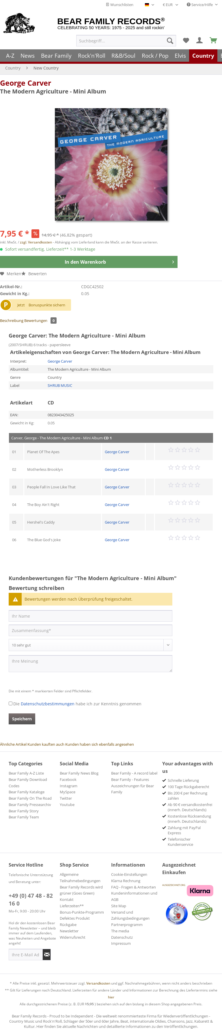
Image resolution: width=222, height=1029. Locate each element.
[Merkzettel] (186, 40)
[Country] (203, 55)
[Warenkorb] (213, 40)
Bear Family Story (24, 811)
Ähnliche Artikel (13, 744)
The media (120, 931)
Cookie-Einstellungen (129, 874)
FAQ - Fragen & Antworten (133, 887)
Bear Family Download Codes (28, 782)
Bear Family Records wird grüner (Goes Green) (81, 890)
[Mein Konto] (200, 40)
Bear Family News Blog (79, 773)
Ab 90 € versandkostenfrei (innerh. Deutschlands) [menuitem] (190, 807)
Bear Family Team (24, 817)
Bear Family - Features (130, 779)
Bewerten (34, 273)
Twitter (66, 798)
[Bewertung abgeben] (90, 645)
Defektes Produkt (75, 918)
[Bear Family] (56, 55)
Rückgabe (68, 924)
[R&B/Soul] (123, 55)
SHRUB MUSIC (60, 385)
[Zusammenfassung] (90, 630)
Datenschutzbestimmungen (47, 703)
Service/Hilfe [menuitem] (200, 4)
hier (111, 997)
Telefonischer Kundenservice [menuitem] (180, 842)
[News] (28, 55)
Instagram (68, 785)
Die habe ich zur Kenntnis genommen (77, 703)
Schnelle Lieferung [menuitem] (183, 780)
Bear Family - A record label (134, 773)
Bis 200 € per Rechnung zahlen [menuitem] (187, 795)
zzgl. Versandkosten (36, 242)
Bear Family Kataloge (26, 791)
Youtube (67, 804)
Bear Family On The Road (30, 798)
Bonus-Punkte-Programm (82, 912)
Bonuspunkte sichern (47, 305)
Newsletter (69, 931)
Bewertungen (40, 320)
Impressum (121, 943)
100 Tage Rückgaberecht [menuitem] (188, 786)
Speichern (22, 718)
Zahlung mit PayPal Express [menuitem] (184, 830)
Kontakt (67, 899)
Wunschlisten (119, 4)
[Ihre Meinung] (90, 663)
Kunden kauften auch (45, 744)
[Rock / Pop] (155, 55)
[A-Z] (10, 55)
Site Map (118, 905)
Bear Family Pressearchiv (30, 804)
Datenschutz (122, 937)
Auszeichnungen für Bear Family (132, 789)
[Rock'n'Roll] (92, 55)
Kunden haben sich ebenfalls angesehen (99, 744)
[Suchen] (170, 40)
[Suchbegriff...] (126, 40)
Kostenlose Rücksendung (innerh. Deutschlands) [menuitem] (189, 819)
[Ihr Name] (90, 616)
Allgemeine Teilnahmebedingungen (80, 877)
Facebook (68, 779)
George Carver (25, 82)
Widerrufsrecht (72, 937)
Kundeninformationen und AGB (134, 896)
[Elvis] (180, 55)
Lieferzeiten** (72, 905)
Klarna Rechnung (125, 880)
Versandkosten (98, 983)
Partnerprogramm (127, 924)
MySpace (67, 791)
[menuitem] (126, 40)
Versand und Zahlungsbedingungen (130, 915)
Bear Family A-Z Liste (26, 773)
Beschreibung (11, 320)
